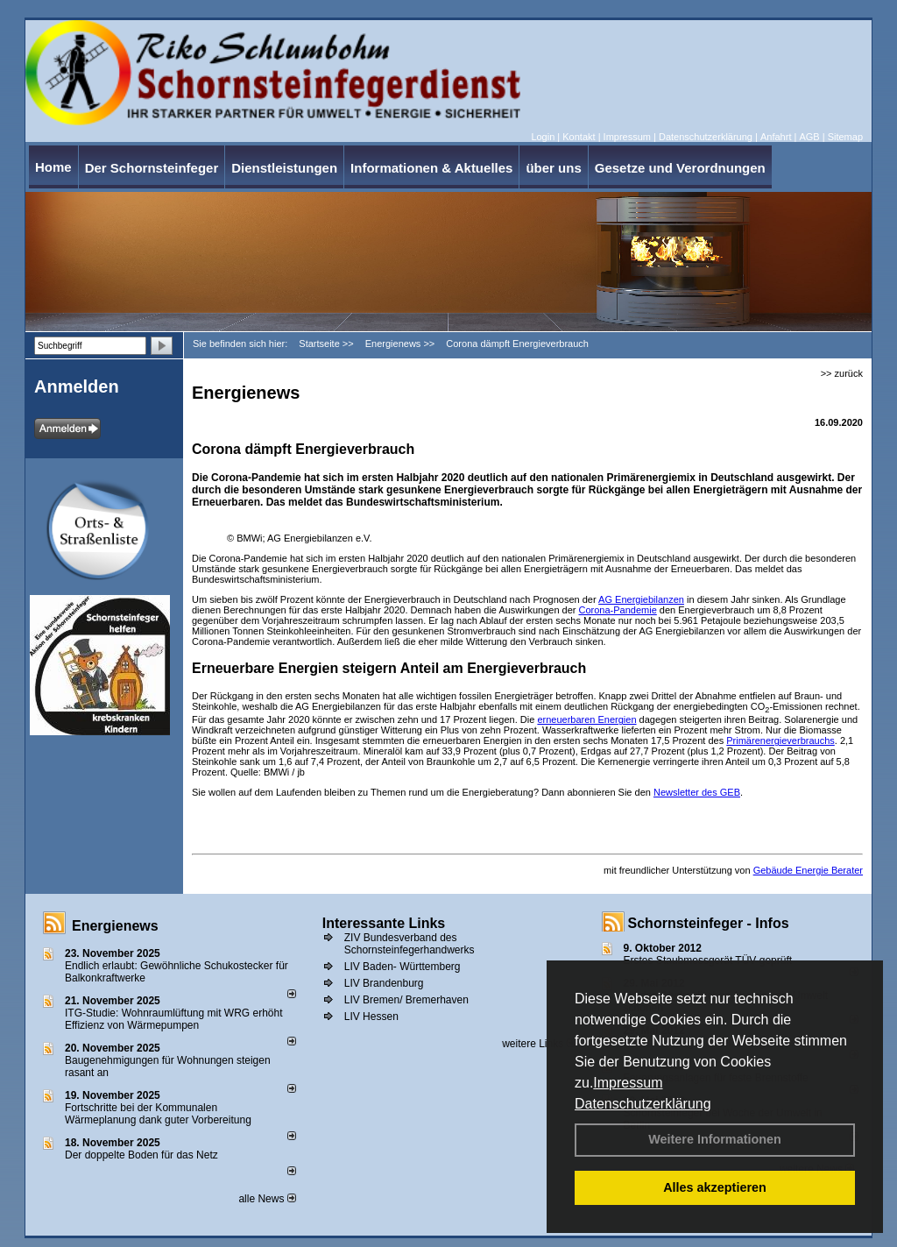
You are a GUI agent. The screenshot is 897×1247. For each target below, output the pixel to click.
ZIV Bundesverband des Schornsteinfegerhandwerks (409, 944)
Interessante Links (384, 923)
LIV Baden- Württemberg (402, 966)
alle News (266, 1199)
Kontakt (578, 136)
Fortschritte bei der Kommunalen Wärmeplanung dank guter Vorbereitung (158, 1114)
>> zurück (842, 373)
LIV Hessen (371, 1016)
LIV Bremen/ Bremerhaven (406, 1000)
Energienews (115, 925)
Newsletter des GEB (696, 792)
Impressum (627, 1082)
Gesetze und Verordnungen (680, 167)
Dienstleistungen (284, 167)
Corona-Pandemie (618, 610)
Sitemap (845, 136)
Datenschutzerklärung (643, 1103)
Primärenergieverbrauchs (780, 740)
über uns (553, 167)
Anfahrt (775, 136)
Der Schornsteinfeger (152, 167)
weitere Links (538, 1044)
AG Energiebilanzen (641, 599)
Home (53, 166)
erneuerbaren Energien (586, 719)
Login (542, 136)
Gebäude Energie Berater (808, 870)
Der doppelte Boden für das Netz (141, 1155)
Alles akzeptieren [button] (714, 1187)
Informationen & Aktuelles (431, 167)
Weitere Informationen (714, 1139)
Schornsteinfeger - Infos (708, 923)
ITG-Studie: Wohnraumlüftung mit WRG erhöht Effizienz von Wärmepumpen (174, 1019)
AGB (809, 136)
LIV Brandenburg (384, 983)
